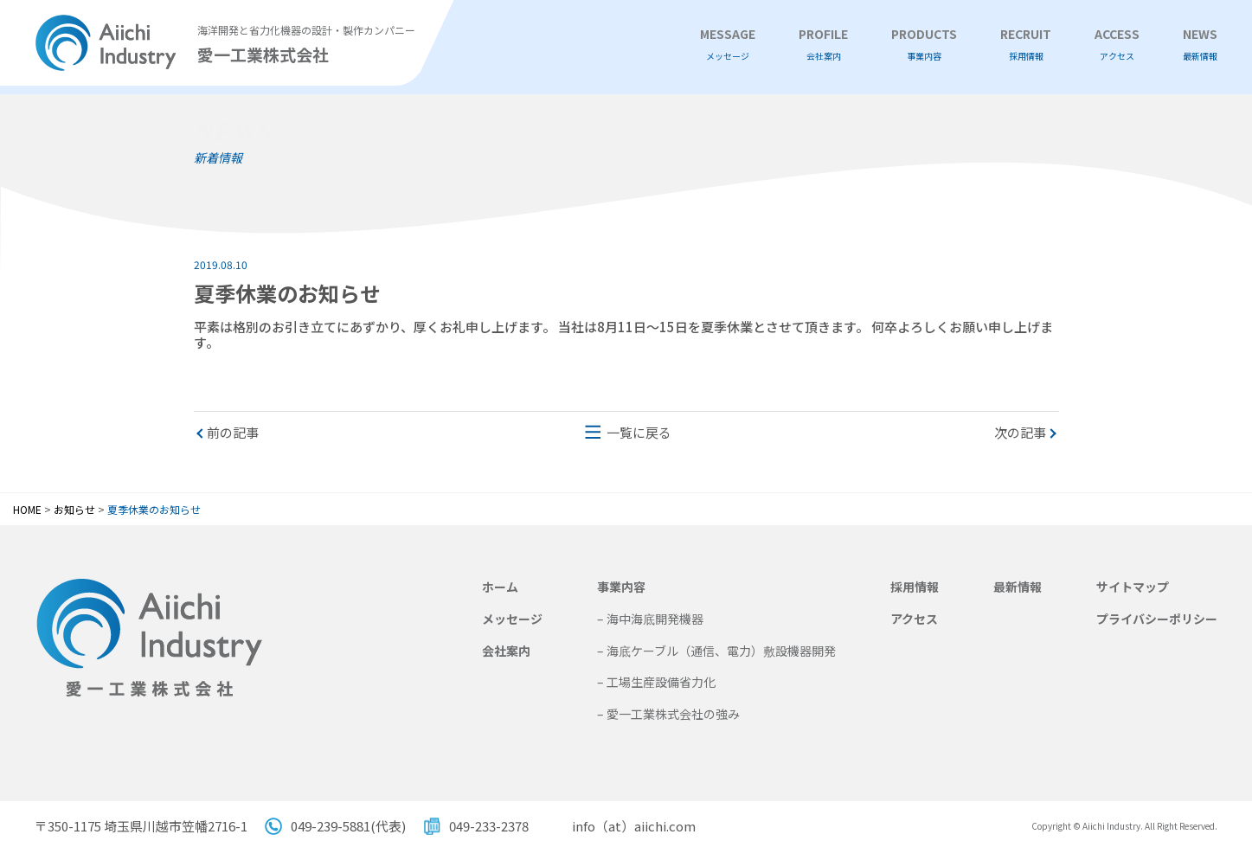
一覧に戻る (639, 432)
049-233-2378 (489, 826)
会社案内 (506, 650)
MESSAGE (727, 44)
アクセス (914, 618)
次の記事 (1020, 432)
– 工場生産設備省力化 (656, 681)
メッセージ (512, 618)
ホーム (500, 586)
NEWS (1200, 44)
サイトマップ (1132, 586)
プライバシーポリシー (1156, 618)
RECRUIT (1025, 44)
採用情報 (914, 586)
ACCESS (1117, 44)
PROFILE (823, 44)
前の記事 (233, 432)
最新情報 (1017, 586)
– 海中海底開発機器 (650, 618)
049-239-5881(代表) (348, 826)
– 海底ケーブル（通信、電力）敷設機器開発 (716, 650)
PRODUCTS (924, 44)
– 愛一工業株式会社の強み (668, 713)
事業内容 (621, 586)
